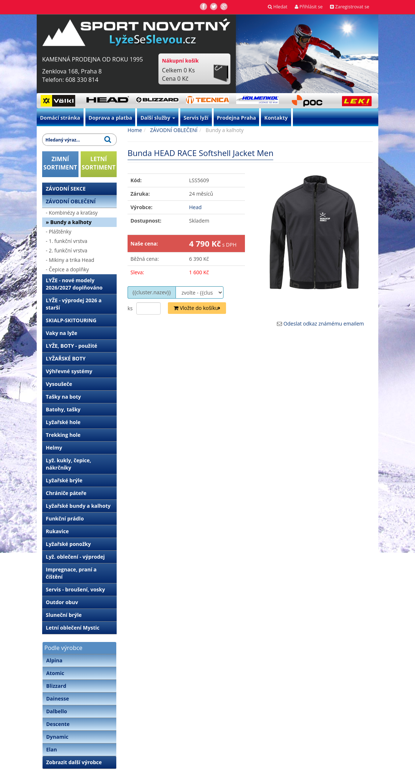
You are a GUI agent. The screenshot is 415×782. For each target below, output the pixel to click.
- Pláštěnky (58, 231)
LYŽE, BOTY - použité (71, 345)
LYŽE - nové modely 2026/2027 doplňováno (74, 284)
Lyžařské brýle (64, 480)
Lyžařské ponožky (68, 543)
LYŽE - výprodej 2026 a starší (73, 304)
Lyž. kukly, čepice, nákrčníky (68, 464)
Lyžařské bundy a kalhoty (78, 505)
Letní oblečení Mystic (73, 627)
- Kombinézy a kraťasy (72, 212)
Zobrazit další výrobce (74, 762)
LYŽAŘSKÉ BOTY (66, 358)
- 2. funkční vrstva (66, 250)
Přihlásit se (309, 7)
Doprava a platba (110, 117)
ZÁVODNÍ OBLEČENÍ (71, 201)
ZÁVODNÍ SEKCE (66, 188)
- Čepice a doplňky (67, 269)
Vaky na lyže (61, 333)
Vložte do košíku (197, 307)
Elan (51, 749)
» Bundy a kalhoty (69, 222)
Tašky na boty (63, 396)
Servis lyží (196, 117)
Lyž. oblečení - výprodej (75, 556)
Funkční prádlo (65, 518)
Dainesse (57, 698)
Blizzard (56, 685)
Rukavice (57, 531)
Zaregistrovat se (349, 7)
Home (135, 130)
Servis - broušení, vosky (75, 589)
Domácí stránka (60, 117)
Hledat (277, 7)
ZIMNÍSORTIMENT (60, 163)
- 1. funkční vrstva (66, 241)
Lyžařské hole (63, 422)
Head (195, 207)
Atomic (55, 673)
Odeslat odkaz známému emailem (323, 323)
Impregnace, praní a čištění (71, 573)
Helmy (54, 447)
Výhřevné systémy (69, 371)
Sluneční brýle (64, 614)
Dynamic (57, 736)
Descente (58, 724)
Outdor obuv (62, 602)
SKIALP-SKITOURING (71, 320)
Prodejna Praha (236, 117)
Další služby (157, 117)
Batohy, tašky (63, 409)
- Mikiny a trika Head (70, 259)
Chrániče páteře (66, 493)
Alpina (54, 660)
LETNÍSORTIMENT (99, 163)
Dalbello (56, 711)
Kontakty (275, 117)
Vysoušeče (59, 383)
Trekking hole (63, 434)
